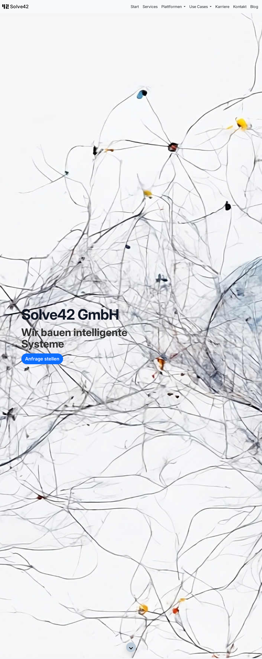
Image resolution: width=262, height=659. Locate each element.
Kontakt (240, 6)
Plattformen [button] (172, 6)
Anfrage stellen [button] (42, 359)
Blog (254, 6)
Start (135, 6)
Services (150, 6)
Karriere (222, 6)
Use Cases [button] (199, 6)
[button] (131, 647)
